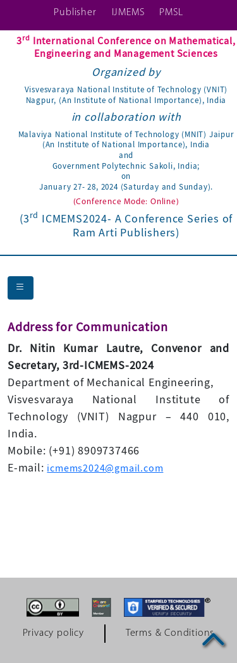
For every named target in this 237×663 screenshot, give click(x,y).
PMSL (171, 13)
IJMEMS (128, 13)
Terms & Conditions (170, 633)
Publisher (75, 13)
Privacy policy (53, 633)
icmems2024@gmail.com (105, 468)
